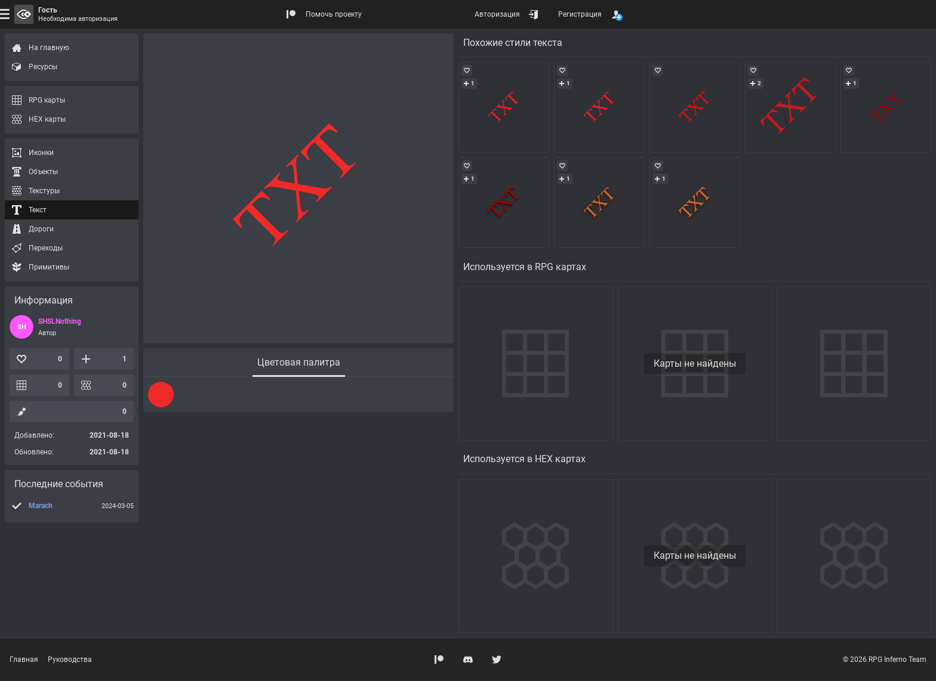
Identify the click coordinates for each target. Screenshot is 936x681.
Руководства (70, 659)
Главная (24, 659)
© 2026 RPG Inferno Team (884, 659)
